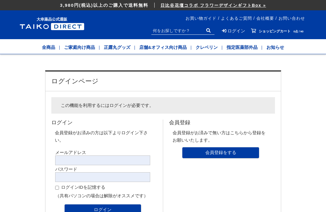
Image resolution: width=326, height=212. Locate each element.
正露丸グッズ (117, 47)
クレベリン (207, 47)
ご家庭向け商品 (79, 47)
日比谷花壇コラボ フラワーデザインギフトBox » (213, 5)
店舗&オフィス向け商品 (163, 47)
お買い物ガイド (201, 18)
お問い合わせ (292, 18)
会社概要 (265, 18)
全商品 (48, 47)
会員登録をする (220, 152)
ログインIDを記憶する (83, 187)
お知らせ (275, 47)
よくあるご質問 (236, 18)
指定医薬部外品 (242, 47)
